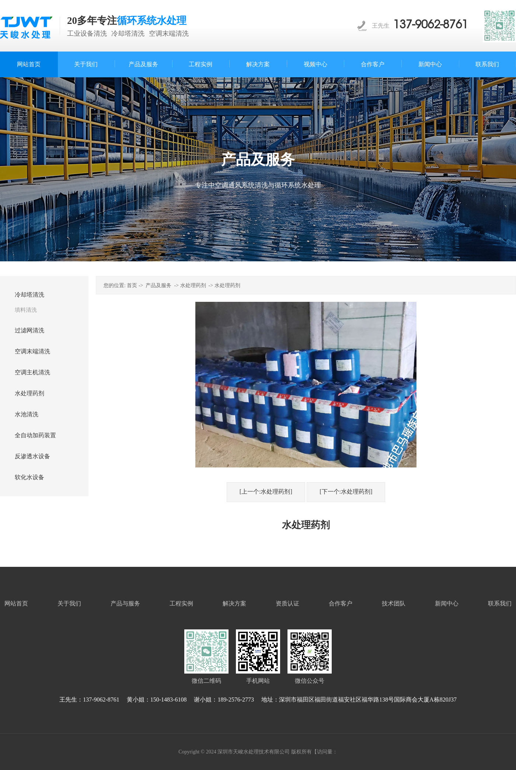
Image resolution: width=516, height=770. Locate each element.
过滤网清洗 (29, 330)
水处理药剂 (29, 393)
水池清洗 (26, 414)
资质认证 (287, 603)
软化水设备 (29, 477)
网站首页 (16, 603)
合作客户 (340, 603)
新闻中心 (447, 603)
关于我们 (69, 603)
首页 (132, 285)
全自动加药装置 (35, 435)
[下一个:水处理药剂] (346, 491)
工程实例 (181, 603)
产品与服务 (125, 603)
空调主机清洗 (32, 372)
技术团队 (393, 603)
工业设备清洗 (87, 33)
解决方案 (234, 603)
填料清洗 (26, 310)
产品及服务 (158, 285)
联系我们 (500, 603)
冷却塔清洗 (127, 33)
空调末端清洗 (169, 33)
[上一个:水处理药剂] (266, 491)
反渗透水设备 (32, 456)
